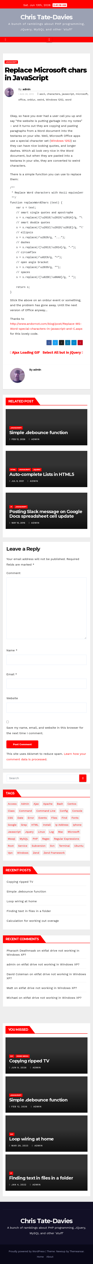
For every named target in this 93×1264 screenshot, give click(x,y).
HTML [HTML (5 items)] (34, 824)
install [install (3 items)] (47, 824)
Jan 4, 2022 (18, 1184)
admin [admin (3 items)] (25, 803)
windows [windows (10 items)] (23, 852)
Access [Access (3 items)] (12, 803)
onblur (31, 99)
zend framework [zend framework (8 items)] (54, 852)
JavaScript (11, 62)
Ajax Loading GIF (25, 352)
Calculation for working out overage (33, 921)
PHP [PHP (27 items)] (35, 838)
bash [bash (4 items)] (60, 803)
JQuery (36, 470)
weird (40, 99)
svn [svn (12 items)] (52, 845)
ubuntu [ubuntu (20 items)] (78, 845)
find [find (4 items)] (64, 817)
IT (11, 507)
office (21, 99)
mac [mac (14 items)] (60, 831)
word (68, 99)
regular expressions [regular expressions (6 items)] (66, 838)
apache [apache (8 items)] (48, 803)
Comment (13, 573)
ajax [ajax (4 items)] (36, 803)
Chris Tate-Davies (46, 17)
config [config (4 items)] (64, 810)
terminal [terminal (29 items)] (64, 845)
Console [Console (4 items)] (77, 810)
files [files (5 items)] (54, 817)
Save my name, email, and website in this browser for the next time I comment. (44, 730)
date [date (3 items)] (20, 817)
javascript (68, 93)
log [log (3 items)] (51, 831)
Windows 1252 (54, 99)
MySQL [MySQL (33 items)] (24, 838)
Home (40, 1256)
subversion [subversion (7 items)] (38, 845)
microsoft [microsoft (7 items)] (73, 831)
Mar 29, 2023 (19, 1145)
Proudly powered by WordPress (27, 1251)
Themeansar (77, 1251)
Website (12, 698)
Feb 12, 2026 (19, 1106)
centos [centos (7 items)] (72, 803)
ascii (42, 93)
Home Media (22, 1056)
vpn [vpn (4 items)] (10, 852)
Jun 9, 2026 (19, 1067)
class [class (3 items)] (11, 810)
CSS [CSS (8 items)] (10, 817)
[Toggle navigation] (49, 39)
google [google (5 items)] (12, 824)
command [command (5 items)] (25, 810)
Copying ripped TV (20, 881)
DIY (11, 1056)
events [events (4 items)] (42, 817)
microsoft (82, 93)
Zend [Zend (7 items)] (36, 852)
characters (53, 93)
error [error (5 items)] (31, 817)
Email (11, 674)
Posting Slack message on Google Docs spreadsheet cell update (45, 514)
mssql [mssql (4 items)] (11, 838)
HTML (13, 470)
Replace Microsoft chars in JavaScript (46, 74)
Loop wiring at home (22, 901)
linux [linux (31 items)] (41, 831)
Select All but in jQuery (62, 352)
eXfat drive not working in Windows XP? (50, 964)
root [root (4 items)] (11, 845)
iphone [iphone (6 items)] (77, 824)
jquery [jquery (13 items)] (29, 831)
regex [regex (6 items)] (45, 838)
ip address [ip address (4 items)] (61, 824)
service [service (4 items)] (22, 845)
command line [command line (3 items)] (45, 810)
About (49, 1256)
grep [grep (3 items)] (24, 824)
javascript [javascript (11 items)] (14, 831)
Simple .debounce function (38, 432)
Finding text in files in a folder (29, 911)
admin (27, 89)
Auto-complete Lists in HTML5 (41, 474)
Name (11, 650)
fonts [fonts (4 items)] (75, 817)
